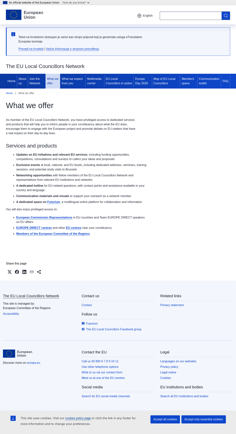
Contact (87, 305)
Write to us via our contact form (102, 372)
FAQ (225, 81)
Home (11, 81)
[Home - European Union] (24, 15)
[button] (10, 272)
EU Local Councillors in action (119, 81)
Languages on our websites (178, 361)
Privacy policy (169, 366)
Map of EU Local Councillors (164, 81)
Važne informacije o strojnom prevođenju (72, 48)
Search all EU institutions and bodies (184, 396)
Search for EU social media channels (106, 396)
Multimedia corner (94, 81)
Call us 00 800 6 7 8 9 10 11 (100, 361)
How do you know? (76, 2)
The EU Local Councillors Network (31, 296)
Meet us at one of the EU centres (103, 377)
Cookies (165, 377)
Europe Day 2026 (141, 81)
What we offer (52, 81)
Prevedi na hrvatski (31, 48)
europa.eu (33, 362)
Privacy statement (172, 305)
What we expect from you (72, 81)
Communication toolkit (209, 81)
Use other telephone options (100, 366)
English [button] (145, 15)
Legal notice (168, 372)
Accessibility (11, 313)
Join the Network (35, 81)
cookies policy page (78, 418)
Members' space (188, 81)
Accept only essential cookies (203, 419)
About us (22, 81)
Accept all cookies (165, 419)
